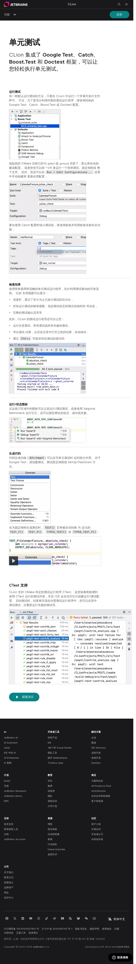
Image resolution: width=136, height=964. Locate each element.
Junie (7, 747)
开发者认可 (97, 834)
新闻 (50, 839)
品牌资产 (8, 887)
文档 (6, 834)
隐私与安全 (81, 928)
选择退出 (33, 932)
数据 (93, 742)
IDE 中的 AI (10, 752)
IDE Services (98, 747)
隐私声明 (94, 928)
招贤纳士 (8, 882)
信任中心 (8, 897)
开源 (6, 786)
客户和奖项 (97, 801)
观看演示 (24, 697)
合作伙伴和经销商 (100, 796)
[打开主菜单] (126, 4)
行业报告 (52, 844)
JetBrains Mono (13, 796)
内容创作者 (97, 839)
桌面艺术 (52, 854)
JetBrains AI (11, 737)
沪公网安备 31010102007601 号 (21, 928)
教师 (50, 786)
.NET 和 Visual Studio (60, 747)
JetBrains (38, 946)
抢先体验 (52, 829)
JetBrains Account (14, 839)
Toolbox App (55, 763)
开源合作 (96, 829)
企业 (93, 737)
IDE (49, 742)
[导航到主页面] (15, 4)
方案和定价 (97, 781)
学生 (50, 781)
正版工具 (21, 932)
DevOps (96, 763)
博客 (50, 824)
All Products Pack (101, 786)
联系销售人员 (11, 829)
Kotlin (7, 781)
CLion (72, 4)
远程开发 (96, 752)
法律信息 (8, 932)
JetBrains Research (15, 791)
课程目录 (52, 801)
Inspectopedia (56, 849)
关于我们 (8, 872)
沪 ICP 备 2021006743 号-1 (57, 928)
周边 (6, 892)
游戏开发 (96, 757)
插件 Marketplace (57, 757)
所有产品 (52, 737)
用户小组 (96, 824)
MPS (6, 801)
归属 (116, 928)
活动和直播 (53, 834)
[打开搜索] (119, 4)
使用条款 (106, 928)
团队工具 (52, 752)
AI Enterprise (11, 757)
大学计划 (52, 806)
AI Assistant (11, 742)
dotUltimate (98, 791)
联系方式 (8, 877)
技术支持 (8, 824)
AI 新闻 (8, 763)
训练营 (51, 791)
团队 (50, 796)
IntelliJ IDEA (122, 946)
